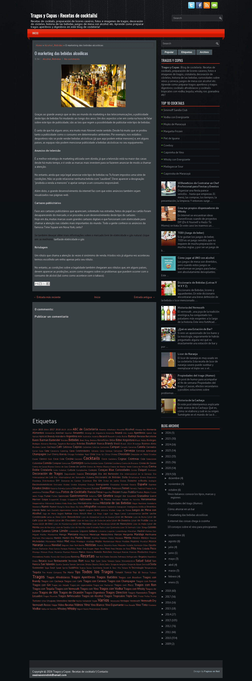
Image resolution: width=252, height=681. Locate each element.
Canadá (124, 447)
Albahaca (111, 429)
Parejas (64, 548)
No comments (72, 58)
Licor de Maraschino (121, 523)
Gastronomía (79, 496)
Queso (67, 556)
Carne (35, 450)
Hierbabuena (85, 503)
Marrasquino (47, 537)
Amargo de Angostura (95, 432)
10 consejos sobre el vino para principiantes (192, 527)
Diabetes (90, 477)
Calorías (95, 447)
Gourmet (131, 495)
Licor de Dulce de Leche (100, 520)
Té (130, 567)
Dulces (123, 480)
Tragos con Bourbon (130, 577)
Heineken (116, 499)
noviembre (174, 484)
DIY (58, 480)
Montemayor (109, 541)
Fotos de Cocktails (74, 492)
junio (171, 553)
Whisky (71, 608)
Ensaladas (115, 484)
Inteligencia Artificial (136, 506)
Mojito (98, 541)
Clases (35, 458)
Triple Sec (131, 596)
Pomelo (98, 551)
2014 (34, 429)
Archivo (204, 52)
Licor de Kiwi (46, 523)
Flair (52, 492)
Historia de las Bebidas (115, 503)
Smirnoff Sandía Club (175, 110)
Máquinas (83, 534)
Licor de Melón (140, 523)
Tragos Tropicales (114, 596)
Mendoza (119, 537)
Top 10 (136, 572)
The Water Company (52, 572)
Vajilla (79, 600)
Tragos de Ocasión (71, 592)
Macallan (132, 531)
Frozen (116, 492)
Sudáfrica (73, 567)
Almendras (50, 432)
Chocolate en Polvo (139, 454)
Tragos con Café (73, 581)
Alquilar (68, 432)
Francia (92, 492)
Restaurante (60, 560)
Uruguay (51, 600)
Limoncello (74, 531)
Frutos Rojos (143, 492)
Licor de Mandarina (63, 523)
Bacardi (103, 436)
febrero (172, 576)
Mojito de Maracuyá (175, 124)
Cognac (122, 459)
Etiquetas (86, 488)
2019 (168, 474)
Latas (123, 513)
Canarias (132, 447)
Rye (93, 560)
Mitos (72, 541)
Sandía (66, 564)
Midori (60, 541)
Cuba (55, 470)
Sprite (65, 567)
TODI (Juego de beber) (191, 233)
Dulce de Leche (111, 480)
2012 (168, 626)
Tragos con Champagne (121, 581)
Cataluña (55, 450)
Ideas (72, 506)
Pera (102, 548)
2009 (168, 644)
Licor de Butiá (140, 517)
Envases (124, 484)
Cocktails (92, 458)
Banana (141, 436)
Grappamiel (73, 499)
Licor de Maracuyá (101, 523)
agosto (172, 541)
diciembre (174, 478)
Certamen (118, 450)
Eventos (105, 488)
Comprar (56, 463)
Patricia (71, 548)
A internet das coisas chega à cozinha (189, 521)
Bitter (112, 440)
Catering (64, 450)
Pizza (50, 552)
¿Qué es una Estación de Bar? (195, 329)
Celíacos (94, 450)
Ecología (152, 480)
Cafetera (67, 446)
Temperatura (150, 567)
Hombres (142, 503)
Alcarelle (120, 429)
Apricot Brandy (47, 436)
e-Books (142, 480)
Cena (102, 450)
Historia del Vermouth (191, 307)
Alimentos (38, 433)
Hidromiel (49, 503)
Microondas (50, 541)
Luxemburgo (121, 531)
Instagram (121, 506)
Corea (100, 463)
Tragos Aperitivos (83, 577)
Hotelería (36, 506)
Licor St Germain (128, 527)
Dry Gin (97, 480)
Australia (87, 436)
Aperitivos (139, 433)
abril (171, 565)
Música (152, 541)
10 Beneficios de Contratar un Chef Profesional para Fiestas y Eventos (198, 184)
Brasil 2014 (126, 443)
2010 (168, 638)
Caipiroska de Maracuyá (177, 173)
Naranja (37, 545)
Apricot (35, 436)
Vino (87, 605)
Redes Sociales (110, 556)
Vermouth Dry (148, 600)
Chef (49, 454)
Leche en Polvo (53, 517)
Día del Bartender (108, 473)
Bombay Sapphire (57, 443)
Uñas (43, 600)
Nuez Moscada (119, 545)
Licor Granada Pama (95, 527)
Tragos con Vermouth (67, 589)
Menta (127, 538)
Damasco (152, 470)
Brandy (109, 443)
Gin (100, 496)
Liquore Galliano (89, 530)
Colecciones (151, 458)
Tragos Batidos (106, 577)
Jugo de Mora (49, 513)
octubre (172, 490)
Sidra (107, 564)
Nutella (129, 545)
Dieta (125, 477)
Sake (98, 560)
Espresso (152, 484)
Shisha (88, 564)
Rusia (87, 560)
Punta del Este (57, 556)
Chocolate (124, 454)
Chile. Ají (100, 454)
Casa (41, 450)
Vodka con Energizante (176, 117)
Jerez (97, 510)
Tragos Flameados (137, 592)
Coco (104, 458)
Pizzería (58, 552)
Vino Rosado (129, 605)
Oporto (152, 545)
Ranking (75, 556)
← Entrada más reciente (47, 297)
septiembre (174, 535)
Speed (58, 567)
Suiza (89, 567)
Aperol (149, 432)
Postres (125, 552)
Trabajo (153, 572)
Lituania (102, 531)
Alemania (151, 429)
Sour (52, 567)
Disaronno (151, 477)
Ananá (118, 433)
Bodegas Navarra (40, 443)
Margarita (128, 534)
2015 (40, 429)
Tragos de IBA (48, 592)
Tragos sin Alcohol (92, 596)
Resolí (50, 560)
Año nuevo (128, 432)
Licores (152, 527)
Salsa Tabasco (107, 560)
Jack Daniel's (53, 510)
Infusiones (101, 506)
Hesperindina (38, 503)
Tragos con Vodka (111, 588)
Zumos (104, 608)
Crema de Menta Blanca (98, 466)
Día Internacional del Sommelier (69, 477)
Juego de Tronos (123, 510)
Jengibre (89, 510)
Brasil (117, 443)
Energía (91, 484)
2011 (168, 632)
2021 (168, 462)
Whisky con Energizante (177, 159)
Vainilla (71, 600)
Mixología (80, 541)
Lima (55, 531)
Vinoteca (152, 605)
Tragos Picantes (50, 596)
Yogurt (80, 608)
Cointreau (133, 459)
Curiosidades (122, 470)
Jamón (75, 510)
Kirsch (83, 513)
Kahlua (68, 513)
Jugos (61, 513)
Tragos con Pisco (123, 584)
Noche (81, 545)
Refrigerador (132, 556)
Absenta (102, 429)
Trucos (141, 596)
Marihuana (150, 534)
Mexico (136, 537)
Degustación (69, 473)
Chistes (114, 454)
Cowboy (168, 145)
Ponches (107, 551)
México (145, 537)
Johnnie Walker (108, 510)
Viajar (54, 604)
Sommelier (38, 567)
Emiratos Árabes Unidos (65, 484)
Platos (82, 551)
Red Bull (99, 556)
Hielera (58, 503)
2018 (58, 429)
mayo (171, 558)
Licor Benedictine (70, 516)
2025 (168, 438)
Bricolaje (137, 443)
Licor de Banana (123, 516)
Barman (44, 440)
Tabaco (125, 567)
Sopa (47, 567)
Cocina (69, 459)
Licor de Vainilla (77, 527)
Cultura (71, 469)
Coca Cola (58, 458)
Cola (142, 458)
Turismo (36, 600)
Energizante (102, 484)
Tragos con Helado (60, 585)
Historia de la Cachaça (191, 400)
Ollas (145, 545)
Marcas (118, 534)
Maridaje (139, 534)
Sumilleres (97, 567)
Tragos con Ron (145, 585)
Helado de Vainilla (131, 499)
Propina (152, 552)
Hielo (64, 503)
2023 (63, 429)
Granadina (143, 496)
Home (39, 45)
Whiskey (62, 608)
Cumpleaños (81, 470)
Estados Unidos (41, 488)
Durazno (132, 480)
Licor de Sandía (63, 527)
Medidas (103, 537)
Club (50, 458)
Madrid (141, 530)
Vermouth (135, 600)
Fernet (125, 488)
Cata (46, 450)
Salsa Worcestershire (125, 560)
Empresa (82, 484)
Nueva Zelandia (104, 545)
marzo (172, 570)
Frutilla (132, 492)
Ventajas (124, 600)
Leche (145, 513)
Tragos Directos (116, 592)
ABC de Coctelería (85, 429)
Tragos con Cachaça (52, 581)
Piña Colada (143, 548)
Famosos (116, 488)
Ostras (35, 548)
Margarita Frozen (173, 131)
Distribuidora (48, 480)
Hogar (135, 503)
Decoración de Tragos (47, 473)
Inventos (151, 506)
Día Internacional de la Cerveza (136, 473)
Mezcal (153, 537)
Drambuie (87, 480)
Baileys (132, 436)
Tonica (127, 572)
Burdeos (36, 447)
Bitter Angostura (125, 440)
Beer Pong (84, 440)
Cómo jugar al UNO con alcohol (196, 258)
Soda (153, 564)
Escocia (133, 484)
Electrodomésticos (42, 484)
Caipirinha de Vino (174, 152)
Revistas (72, 560)
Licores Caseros (41, 531)
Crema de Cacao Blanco (43, 466)
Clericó (43, 458)
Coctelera (112, 458)
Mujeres (134, 541)
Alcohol (48, 45)
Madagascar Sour (173, 166)
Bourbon (91, 443)
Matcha (95, 537)
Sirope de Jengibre (119, 564)
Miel (66, 541)
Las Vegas (114, 513)
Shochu (95, 564)
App (154, 432)
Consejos (77, 463)
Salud (139, 560)
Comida (47, 463)
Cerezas (108, 450)
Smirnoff (146, 564)
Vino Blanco (97, 605)
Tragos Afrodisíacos (58, 577)
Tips (77, 572)
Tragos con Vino (89, 589)
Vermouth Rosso (41, 605)
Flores (58, 492)
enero (171, 582)
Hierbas (95, 503)
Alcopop (138, 429)
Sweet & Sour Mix (112, 567)
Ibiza (67, 506)
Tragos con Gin (41, 585)
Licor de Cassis (46, 520)
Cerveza (129, 450)
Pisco (153, 548)
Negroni (65, 545)
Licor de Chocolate (65, 520)
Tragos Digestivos (94, 592)
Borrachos (71, 443)
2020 (168, 468)
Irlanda (36, 510)
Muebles (125, 541)
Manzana (73, 534)
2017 (52, 429)
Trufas (147, 596)
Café (59, 447)
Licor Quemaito (112, 527)
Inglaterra (111, 506)
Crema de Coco (61, 466)
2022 (168, 456)
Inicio (35, 33)
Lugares (111, 531)
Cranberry (116, 463)
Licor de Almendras (90, 517)
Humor (53, 506)
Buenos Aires (149, 443)
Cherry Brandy (59, 454)
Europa (95, 488)
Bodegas (151, 440)
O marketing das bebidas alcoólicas (61, 53)
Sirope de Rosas (134, 564)
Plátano (74, 552)
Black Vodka (140, 440)
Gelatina (93, 496)
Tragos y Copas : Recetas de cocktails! (63, 15)
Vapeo (94, 600)
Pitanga (36, 552)
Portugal (117, 552)
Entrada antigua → (144, 297)
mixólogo (90, 541)
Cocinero (78, 458)
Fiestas (45, 492)
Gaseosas (63, 495)
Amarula (110, 432)
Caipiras (77, 447)
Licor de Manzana (82, 523)
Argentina (71, 436)
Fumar (47, 495)
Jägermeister (65, 510)
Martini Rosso (83, 538)
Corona (108, 463)
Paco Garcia (54, 548)
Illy (77, 506)
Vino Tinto (142, 605)
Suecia (83, 567)
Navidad (56, 545)
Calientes (87, 447)
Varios (103, 600)
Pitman (44, 552)
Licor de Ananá (107, 517)
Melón (111, 537)
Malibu (43, 534)
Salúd (148, 560)
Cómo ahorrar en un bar (181, 509)
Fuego (40, 496)
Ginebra (108, 496)
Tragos (38, 576)
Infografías (90, 506)
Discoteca (36, 480)
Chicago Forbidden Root (78, 454)
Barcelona (151, 436)
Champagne (39, 454)
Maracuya (94, 534)
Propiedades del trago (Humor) (196, 375)
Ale (144, 429)
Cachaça (51, 446)
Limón (63, 531)
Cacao (43, 447)
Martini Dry (68, 537)
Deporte (80, 473)
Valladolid (86, 600)
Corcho (87, 463)
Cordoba (94, 463)
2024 (69, 429)
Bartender (54, 440)
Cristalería (46, 470)
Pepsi (96, 548)
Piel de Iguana (172, 138)
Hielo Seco (72, 503)
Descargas (91, 473)
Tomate (119, 572)
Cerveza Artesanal (146, 450)
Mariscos (36, 537)
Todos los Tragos (97, 571)
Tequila (36, 572)
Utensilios (61, 600)
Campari (115, 447)
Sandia (59, 564)
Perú (107, 548)
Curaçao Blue (106, 470)
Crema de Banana (130, 463)
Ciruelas (152, 454)
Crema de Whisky (140, 466)
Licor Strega (142, 527)
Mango (62, 534)
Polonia (89, 552)
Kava (75, 513)
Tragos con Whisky (134, 589)
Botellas (81, 443)
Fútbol (54, 496)
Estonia (54, 488)
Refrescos (122, 556)
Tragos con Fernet (146, 581)
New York (74, 545)
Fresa (99, 492)
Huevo (45, 506)
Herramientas (148, 499)
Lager (105, 513)
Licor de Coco (83, 520)
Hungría (61, 506)
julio (171, 547)
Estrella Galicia (65, 488)
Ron (81, 560)
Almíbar (60, 432)
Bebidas (58, 45)
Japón (82, 510)
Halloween (85, 499)
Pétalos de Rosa (123, 548)
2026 (168, 433)
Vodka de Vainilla (49, 608)
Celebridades (83, 450)
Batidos (64, 440)
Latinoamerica (134, 513)
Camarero (104, 447)
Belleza (93, 440)
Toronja (145, 572)
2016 (46, 429)
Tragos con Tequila (43, 589)
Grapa (45, 499)
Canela (141, 447)
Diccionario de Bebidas (108, 477)
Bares (35, 440)
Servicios (80, 564)
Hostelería (151, 503)
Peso (113, 548)
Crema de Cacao (147, 463)
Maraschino (107, 534)
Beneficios (103, 440)
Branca (100, 443)
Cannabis (151, 446)
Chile (92, 454)
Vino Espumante (114, 605)
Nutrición (138, 545)
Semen (73, 564)
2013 (168, 620)
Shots (101, 564)
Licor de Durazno (121, 520)
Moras (118, 541)
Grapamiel (54, 499)
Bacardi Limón (114, 436)
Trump (153, 596)
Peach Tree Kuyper (85, 548)
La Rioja (97, 513)
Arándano (60, 436)
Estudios (77, 488)
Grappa (63, 499)
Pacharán (43, 548)
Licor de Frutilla (139, 520)
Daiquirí (142, 470)
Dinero (143, 477)
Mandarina (53, 534)
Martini (57, 537)
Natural (47, 545)
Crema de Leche (77, 466)
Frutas (124, 492)
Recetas (87, 556)
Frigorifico (107, 492)
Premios (132, 552)
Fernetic (133, 488)
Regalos (142, 556)
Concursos (66, 463)
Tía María (68, 572)
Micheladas (38, 541)
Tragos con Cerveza (94, 581)
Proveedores (37, 556)
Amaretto (78, 433)
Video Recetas (66, 605)
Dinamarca (134, 477)
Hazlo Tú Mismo (102, 499)
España (142, 484)
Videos (78, 605)
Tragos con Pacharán (103, 585)
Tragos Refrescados (69, 596)
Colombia (37, 463)
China (107, 454)
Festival (141, 488)
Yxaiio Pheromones (91, 608)
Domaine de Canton (71, 480)
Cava (71, 450)
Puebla (47, 556)
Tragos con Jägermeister (81, 585)
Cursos (134, 470)
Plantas (66, 552)
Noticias (90, 545)
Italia (43, 510)
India (81, 506)
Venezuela (115, 600)
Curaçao (92, 469)
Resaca (42, 560)
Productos (142, 551)
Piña (133, 548)
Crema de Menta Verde (120, 466)
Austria (95, 436)
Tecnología (137, 567)
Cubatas (62, 470)
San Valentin (48, 564)
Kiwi (90, 513)
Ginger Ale (120, 495)
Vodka (36, 608)
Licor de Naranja (47, 527)
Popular (169, 52)
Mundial (144, 541)
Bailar (125, 436)
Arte (80, 436)
